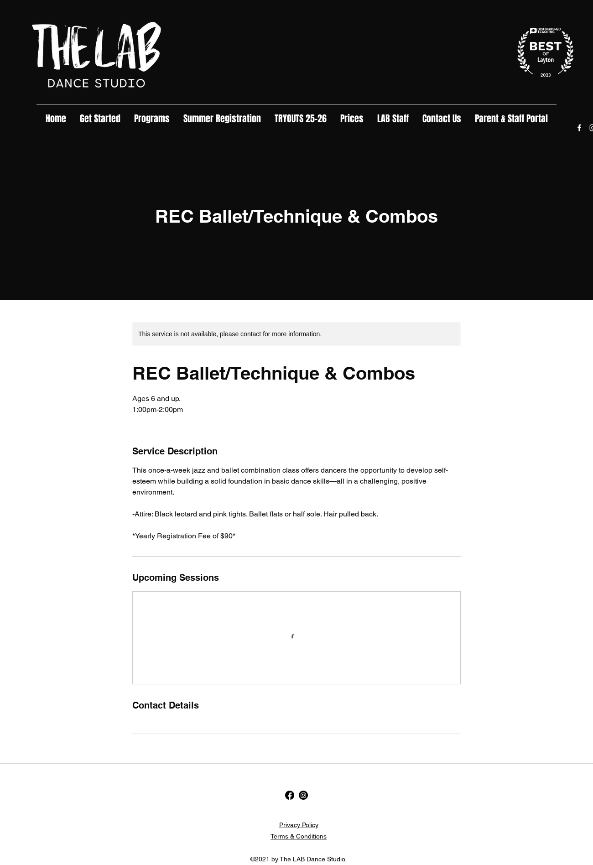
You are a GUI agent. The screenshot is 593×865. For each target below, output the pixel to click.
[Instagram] (303, 795)
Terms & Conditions (298, 836)
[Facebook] (579, 127)
